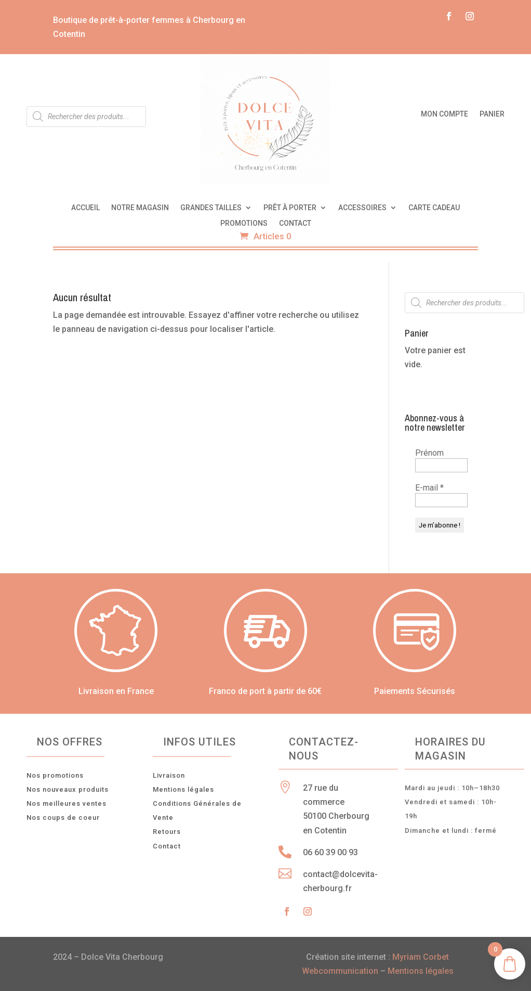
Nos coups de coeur (63, 817)
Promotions (244, 223)
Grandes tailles (211, 208)
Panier (492, 114)
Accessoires (362, 208)
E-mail (429, 488)
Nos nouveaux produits (67, 789)
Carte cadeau (434, 208)
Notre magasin (140, 208)
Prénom (429, 453)
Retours (167, 831)
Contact (295, 223)
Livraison (169, 775)
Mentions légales (183, 789)
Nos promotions (55, 775)
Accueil (85, 208)
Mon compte (444, 114)
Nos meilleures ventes (66, 803)
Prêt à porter (289, 208)
